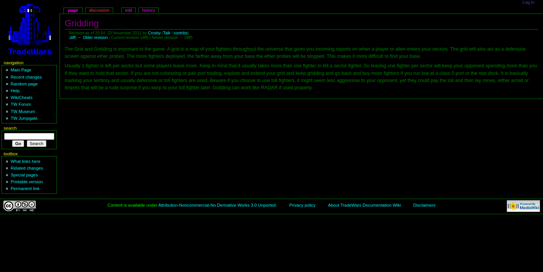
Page (73, 10)
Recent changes (26, 77)
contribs (180, 33)
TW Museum (23, 111)
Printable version (27, 181)
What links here (25, 161)
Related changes (27, 168)
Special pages (24, 175)
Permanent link (25, 188)
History (148, 10)
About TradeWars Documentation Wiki (364, 205)
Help (15, 90)
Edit (128, 10)
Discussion (99, 10)
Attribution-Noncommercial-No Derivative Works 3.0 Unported (217, 205)
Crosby (154, 33)
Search (10, 128)
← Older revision (92, 37)
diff (72, 37)
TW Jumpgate (24, 118)
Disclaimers (424, 205)
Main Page (21, 70)
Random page (24, 84)
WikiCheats (21, 97)
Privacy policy (302, 205)
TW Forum (21, 104)
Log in (528, 2)
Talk (166, 33)
